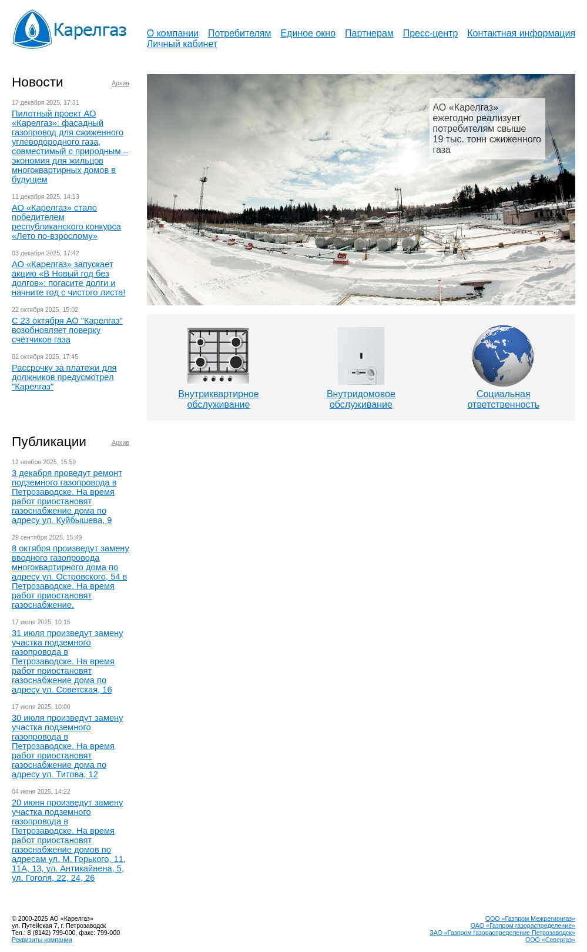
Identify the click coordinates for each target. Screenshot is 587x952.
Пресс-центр (430, 33)
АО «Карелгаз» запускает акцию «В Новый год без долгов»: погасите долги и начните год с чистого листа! (68, 278)
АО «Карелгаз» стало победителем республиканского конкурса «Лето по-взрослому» (66, 222)
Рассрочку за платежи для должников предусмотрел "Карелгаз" (64, 377)
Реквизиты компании (42, 939)
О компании (173, 33)
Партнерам (369, 33)
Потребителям (239, 33)
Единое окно (308, 33)
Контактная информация (521, 33)
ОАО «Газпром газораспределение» (523, 925)
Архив (120, 82)
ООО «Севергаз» (550, 939)
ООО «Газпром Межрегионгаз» (530, 918)
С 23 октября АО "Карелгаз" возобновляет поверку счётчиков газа (67, 330)
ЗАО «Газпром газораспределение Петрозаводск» (502, 932)
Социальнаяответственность (504, 399)
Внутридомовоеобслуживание (361, 399)
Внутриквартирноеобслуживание (218, 399)
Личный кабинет (182, 44)
